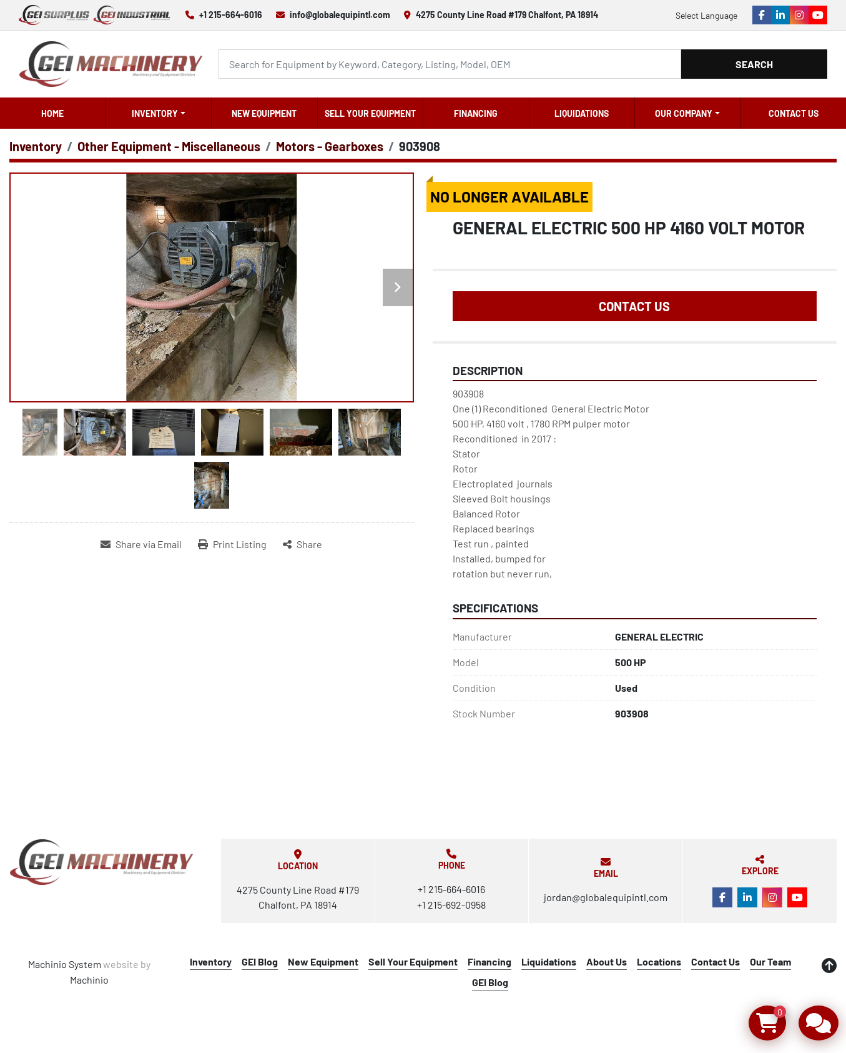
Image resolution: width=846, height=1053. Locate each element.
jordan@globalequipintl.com (605, 897)
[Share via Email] (141, 544)
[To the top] (829, 965)
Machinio (89, 980)
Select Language (706, 15)
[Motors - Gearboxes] (329, 146)
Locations (659, 961)
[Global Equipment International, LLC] (101, 862)
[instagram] (799, 15)
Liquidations (581, 113)
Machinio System (64, 964)
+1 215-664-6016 (230, 14)
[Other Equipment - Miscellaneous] (168, 146)
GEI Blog (260, 961)
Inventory (155, 113)
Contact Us (794, 113)
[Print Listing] (232, 544)
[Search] (450, 64)
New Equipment (264, 113)
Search (754, 64)
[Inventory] (35, 146)
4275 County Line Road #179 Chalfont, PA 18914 (507, 14)
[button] (159, 113)
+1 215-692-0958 (451, 905)
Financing (476, 113)
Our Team (770, 961)
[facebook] (761, 15)
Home (52, 113)
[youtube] (818, 15)
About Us (606, 961)
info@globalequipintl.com (340, 14)
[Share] (302, 544)
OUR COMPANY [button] (683, 113)
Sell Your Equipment (370, 113)
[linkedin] (780, 15)
